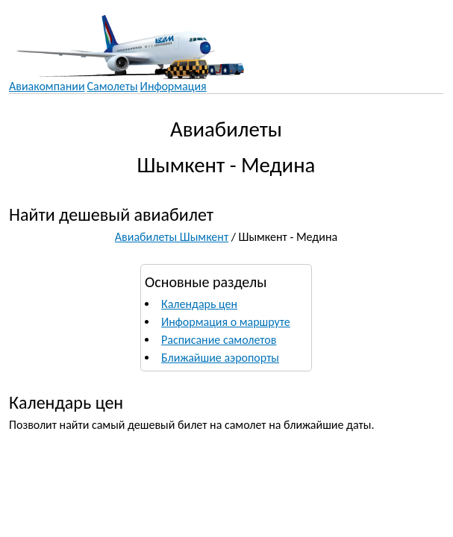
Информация (173, 86)
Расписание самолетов (218, 340)
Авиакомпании (47, 86)
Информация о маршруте (225, 322)
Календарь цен (199, 304)
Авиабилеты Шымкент (171, 237)
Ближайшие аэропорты (220, 358)
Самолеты (112, 86)
